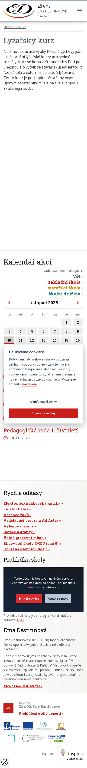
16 (78, 341)
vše (77, 276)
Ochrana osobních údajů (25, 549)
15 (66, 341)
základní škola (64, 282)
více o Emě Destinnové (21, 686)
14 (55, 341)
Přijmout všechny (43, 413)
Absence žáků (16, 514)
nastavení (29, 384)
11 (21, 341)
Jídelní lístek (16, 509)
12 (32, 341)
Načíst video (31, 598)
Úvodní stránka (15, 27)
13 (43, 341)
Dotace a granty (18, 532)
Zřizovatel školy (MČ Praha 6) (30, 543)
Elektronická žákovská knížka (31, 503)
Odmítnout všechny (43, 401)
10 (9, 341)
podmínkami (33, 587)
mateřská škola (64, 288)
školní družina (65, 294)
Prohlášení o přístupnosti (40, 713)
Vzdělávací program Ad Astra (30, 520)
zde (19, 620)
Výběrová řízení (18, 526)
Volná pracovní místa (23, 537)
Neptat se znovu (58, 598)
